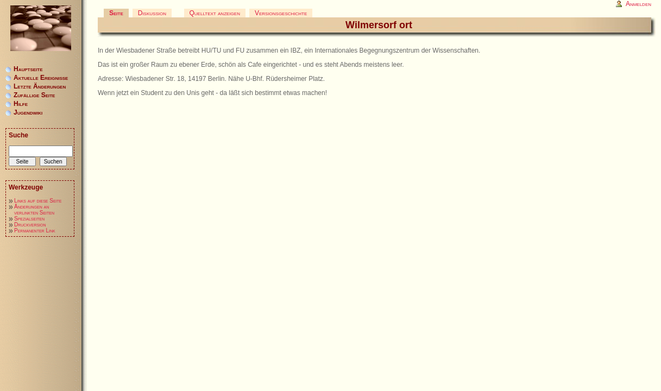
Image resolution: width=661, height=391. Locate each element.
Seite (116, 13)
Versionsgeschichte (281, 13)
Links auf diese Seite (37, 201)
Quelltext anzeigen (215, 13)
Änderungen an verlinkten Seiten (34, 210)
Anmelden (638, 4)
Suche (18, 135)
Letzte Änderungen (40, 86)
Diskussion (152, 13)
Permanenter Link (34, 231)
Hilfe (21, 104)
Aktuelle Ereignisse (41, 77)
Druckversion (30, 225)
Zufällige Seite (34, 95)
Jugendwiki (28, 112)
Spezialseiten (29, 219)
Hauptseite (28, 69)
